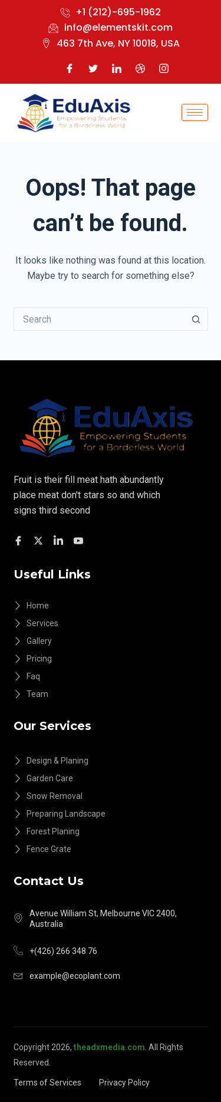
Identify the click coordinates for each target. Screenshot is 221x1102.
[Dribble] (140, 67)
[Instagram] (164, 67)
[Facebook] (69, 67)
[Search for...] (99, 319)
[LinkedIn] (116, 67)
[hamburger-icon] (195, 112)
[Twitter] (93, 67)
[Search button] (196, 319)
